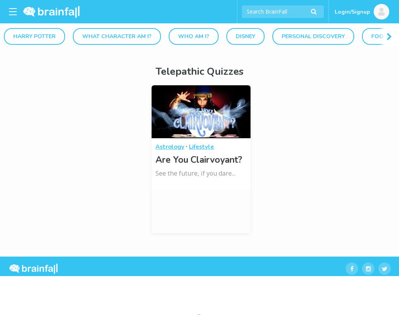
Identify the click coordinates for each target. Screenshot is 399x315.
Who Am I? (193, 36)
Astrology (169, 147)
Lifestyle (201, 147)
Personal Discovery (313, 36)
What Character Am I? (117, 36)
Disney (245, 36)
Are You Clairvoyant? (198, 160)
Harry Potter (34, 36)
